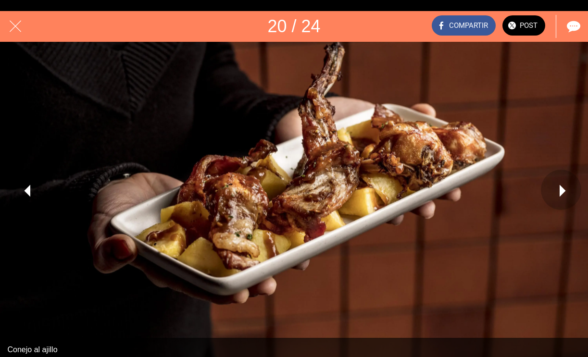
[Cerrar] (15, 26)
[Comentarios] (572, 26)
